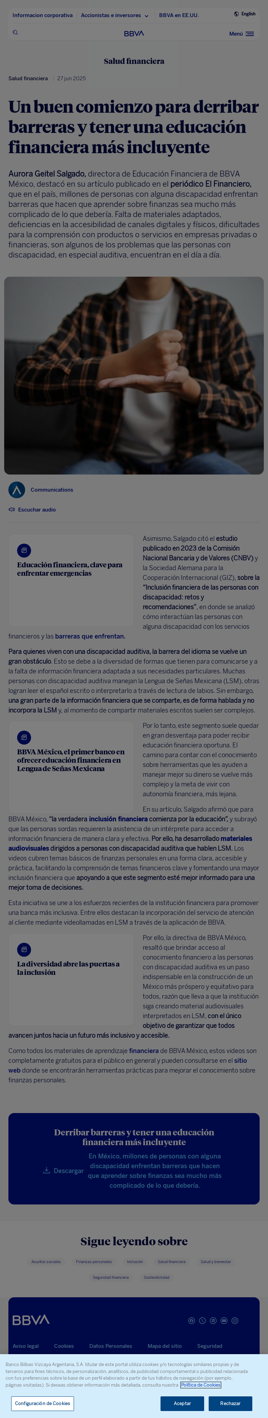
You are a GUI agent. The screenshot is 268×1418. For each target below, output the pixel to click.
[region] (134, 1386)
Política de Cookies (201, 1385)
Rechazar (230, 1403)
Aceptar (182, 1403)
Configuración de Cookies (42, 1403)
